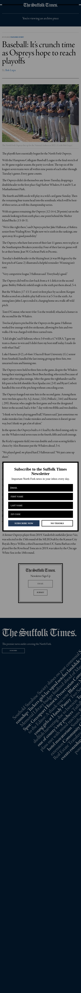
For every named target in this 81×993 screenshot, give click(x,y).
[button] (40, 471)
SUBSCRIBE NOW (24, 523)
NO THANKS (57, 523)
